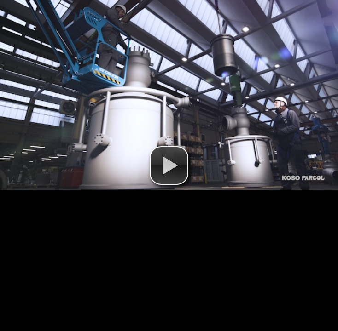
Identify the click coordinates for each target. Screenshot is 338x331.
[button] (169, 165)
